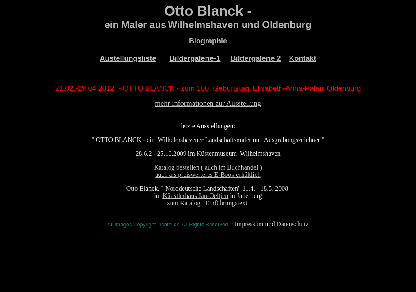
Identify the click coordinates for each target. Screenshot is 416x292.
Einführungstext (226, 203)
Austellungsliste (128, 58)
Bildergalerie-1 (194, 58)
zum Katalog (183, 203)
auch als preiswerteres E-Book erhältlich (207, 174)
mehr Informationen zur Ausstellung (208, 103)
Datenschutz (293, 224)
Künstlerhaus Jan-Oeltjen (195, 195)
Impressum (248, 224)
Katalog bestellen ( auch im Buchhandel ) (208, 167)
